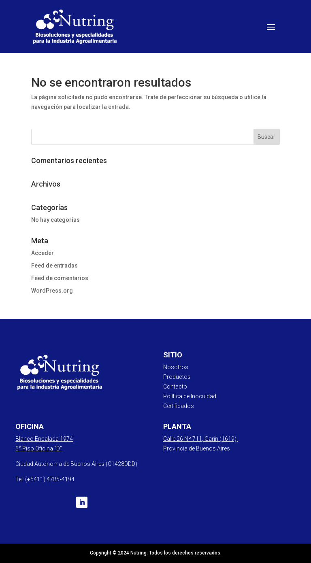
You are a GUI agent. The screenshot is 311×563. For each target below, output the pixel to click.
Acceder (42, 253)
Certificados (178, 406)
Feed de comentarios (59, 278)
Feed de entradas (54, 265)
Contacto (175, 386)
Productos (177, 377)
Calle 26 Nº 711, (183, 439)
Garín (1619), (221, 439)
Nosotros (175, 367)
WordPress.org (52, 290)
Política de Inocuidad (189, 396)
